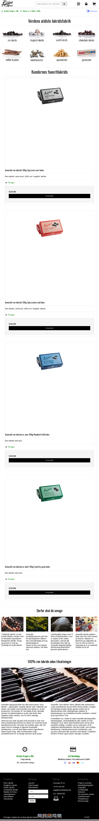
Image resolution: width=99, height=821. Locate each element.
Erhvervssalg (83, 801)
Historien (81, 792)
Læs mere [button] (58, 817)
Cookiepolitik (83, 790)
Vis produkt (49, 196)
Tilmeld (32, 801)
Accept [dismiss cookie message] (86, 817)
